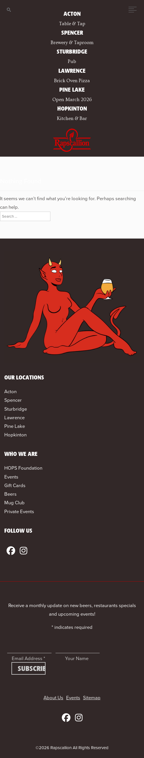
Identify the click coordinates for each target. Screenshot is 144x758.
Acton (10, 391)
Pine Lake (14, 426)
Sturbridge (15, 409)
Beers (10, 494)
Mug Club (14, 502)
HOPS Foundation (23, 468)
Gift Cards (14, 485)
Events (11, 477)
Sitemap (91, 697)
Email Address (28, 658)
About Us (53, 697)
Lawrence (14, 417)
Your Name (76, 658)
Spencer (13, 400)
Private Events (19, 511)
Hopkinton (15, 434)
